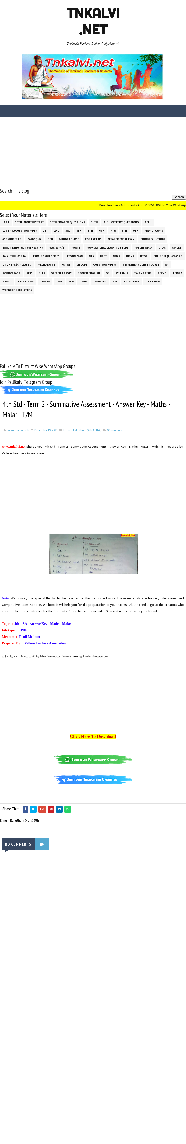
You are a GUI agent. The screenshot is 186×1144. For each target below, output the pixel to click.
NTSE (143, 256)
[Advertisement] (93, 153)
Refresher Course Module (141, 264)
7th (113, 230)
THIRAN (45, 281)
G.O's (162, 247)
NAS (91, 256)
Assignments (11, 239)
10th (5, 222)
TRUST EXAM (132, 281)
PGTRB (65, 264)
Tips (59, 281)
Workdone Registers (17, 290)
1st (45, 230)
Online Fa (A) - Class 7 (16, 264)
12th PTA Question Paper (19, 230)
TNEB (83, 281)
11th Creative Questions (121, 222)
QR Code (81, 264)
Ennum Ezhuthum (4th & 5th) (22, 247)
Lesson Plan (74, 256)
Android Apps (154, 230)
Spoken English (89, 273)
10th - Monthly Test (29, 222)
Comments (114, 430)
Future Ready (143, 247)
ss (107, 273)
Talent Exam (142, 273)
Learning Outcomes (46, 256)
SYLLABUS (122, 273)
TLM (71, 281)
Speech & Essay (61, 273)
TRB (115, 281)
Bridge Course (69, 239)
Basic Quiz (34, 239)
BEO (50, 239)
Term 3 (7, 281)
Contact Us (93, 239)
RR (166, 264)
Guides (176, 247)
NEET (103, 256)
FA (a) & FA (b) (57, 247)
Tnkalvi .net (92, 21)
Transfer (99, 281)
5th (90, 230)
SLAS (42, 273)
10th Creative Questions (67, 222)
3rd (67, 230)
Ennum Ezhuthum (153, 239)
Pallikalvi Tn (46, 264)
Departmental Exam (121, 239)
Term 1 (162, 273)
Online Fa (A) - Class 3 (167, 256)
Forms (75, 247)
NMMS (130, 256)
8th (124, 230)
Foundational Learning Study (107, 247)
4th (79, 230)
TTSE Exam (153, 281)
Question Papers (105, 264)
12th (148, 222)
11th (94, 222)
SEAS (29, 273)
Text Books (26, 281)
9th (136, 230)
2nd (56, 230)
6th (101, 230)
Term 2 (177, 273)
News (116, 256)
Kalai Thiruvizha (14, 256)
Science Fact (11, 273)
